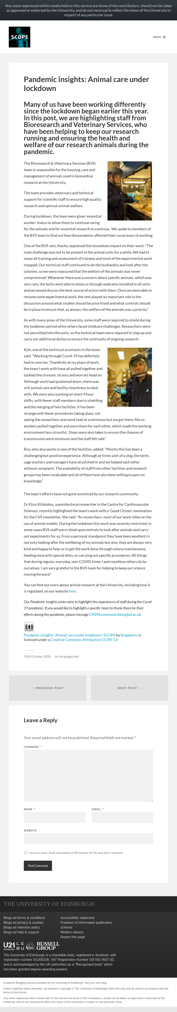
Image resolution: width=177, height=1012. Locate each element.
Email (98, 809)
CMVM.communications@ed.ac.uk (115, 614)
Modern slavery (72, 932)
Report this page (73, 937)
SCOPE (109, 635)
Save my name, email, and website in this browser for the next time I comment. (76, 852)
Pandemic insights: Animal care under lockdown (62, 635)
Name (29, 809)
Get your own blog (95, 982)
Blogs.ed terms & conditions (24, 918)
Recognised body (89, 964)
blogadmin (129, 635)
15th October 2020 (37, 656)
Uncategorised (68, 656)
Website (30, 830)
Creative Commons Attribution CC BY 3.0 (84, 639)
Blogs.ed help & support (21, 932)
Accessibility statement (77, 918)
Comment (33, 747)
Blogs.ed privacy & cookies (23, 922)
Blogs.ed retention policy (22, 927)
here (72, 591)
